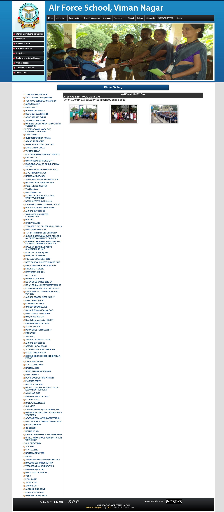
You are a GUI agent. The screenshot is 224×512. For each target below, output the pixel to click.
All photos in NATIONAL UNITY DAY (81, 96)
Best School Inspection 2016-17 (40, 320)
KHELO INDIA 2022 (34, 135)
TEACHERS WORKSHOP (36, 94)
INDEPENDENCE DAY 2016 (37, 323)
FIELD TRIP (31, 333)
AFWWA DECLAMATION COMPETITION (43, 418)
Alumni (131, 18)
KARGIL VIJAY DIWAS (35, 148)
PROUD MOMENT (33, 425)
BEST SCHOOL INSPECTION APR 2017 (43, 262)
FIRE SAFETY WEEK (35, 269)
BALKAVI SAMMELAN (35, 403)
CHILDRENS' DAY (33, 443)
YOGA (28, 476)
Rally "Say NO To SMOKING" (38, 313)
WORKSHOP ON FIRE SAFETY (39, 161)
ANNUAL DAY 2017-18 (35, 211)
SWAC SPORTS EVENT (36, 117)
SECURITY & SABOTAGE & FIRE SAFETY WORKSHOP (40, 197)
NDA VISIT (30, 220)
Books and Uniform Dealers (28, 58)
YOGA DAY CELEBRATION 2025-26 (41, 101)
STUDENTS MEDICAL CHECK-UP (40, 349)
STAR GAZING (32, 450)
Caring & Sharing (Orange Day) (39, 310)
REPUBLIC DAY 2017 (35, 279)
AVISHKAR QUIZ (33, 393)
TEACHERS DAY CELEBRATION (40, 466)
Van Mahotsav (32, 189)
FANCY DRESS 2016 (34, 300)
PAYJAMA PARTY (33, 381)
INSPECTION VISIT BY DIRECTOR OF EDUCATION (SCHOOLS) (42, 389)
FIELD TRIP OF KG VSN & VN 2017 (41, 265)
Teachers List (22, 72)
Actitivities (20, 53)
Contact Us (150, 18)
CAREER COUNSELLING (36, 307)
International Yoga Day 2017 (38, 259)
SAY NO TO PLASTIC (35, 141)
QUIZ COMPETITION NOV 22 (38, 138)
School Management (92, 18)
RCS (109, 507)
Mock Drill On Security (35, 256)
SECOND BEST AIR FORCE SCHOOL (42, 170)
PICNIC (29, 456)
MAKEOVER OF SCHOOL (37, 473)
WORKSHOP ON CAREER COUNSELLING (37, 215)
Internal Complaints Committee (29, 34)
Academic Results (24, 48)
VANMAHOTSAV (33, 151)
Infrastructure (75, 18)
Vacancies (20, 39)
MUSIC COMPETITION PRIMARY (40, 378)
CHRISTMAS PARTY (34, 361)
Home (50, 18)
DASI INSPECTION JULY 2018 (39, 201)
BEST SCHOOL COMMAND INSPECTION (43, 421)
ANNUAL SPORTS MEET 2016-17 (40, 297)
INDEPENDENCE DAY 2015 (37, 396)
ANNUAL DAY (32, 486)
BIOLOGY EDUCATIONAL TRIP (39, 463)
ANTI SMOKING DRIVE (36, 489)
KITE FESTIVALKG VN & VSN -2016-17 (42, 288)
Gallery (140, 18)
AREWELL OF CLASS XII (36, 346)
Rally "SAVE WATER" (35, 317)
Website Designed (94, 507)
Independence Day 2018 (36, 186)
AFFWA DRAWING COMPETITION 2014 (43, 460)
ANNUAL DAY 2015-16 (35, 343)
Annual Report (22, 63)
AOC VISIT (30, 446)
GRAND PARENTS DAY (36, 353)
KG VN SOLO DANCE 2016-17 (39, 282)
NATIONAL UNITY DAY (35, 176)
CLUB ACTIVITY (33, 400)
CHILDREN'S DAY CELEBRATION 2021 (43, 154)
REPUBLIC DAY (32, 431)
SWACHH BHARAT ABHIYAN (38, 371)
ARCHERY (30, 336)
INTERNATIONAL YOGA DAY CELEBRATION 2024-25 (38, 130)
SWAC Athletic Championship (39, 98)
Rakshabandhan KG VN (36, 230)
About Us (61, 18)
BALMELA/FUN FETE (35, 453)
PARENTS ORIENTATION (36, 496)
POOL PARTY (31, 479)
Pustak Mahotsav (33, 192)
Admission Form (23, 44)
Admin (179, 18)
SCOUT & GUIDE (33, 327)
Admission (119, 18)
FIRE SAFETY (32, 107)
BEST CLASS (31, 275)
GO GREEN (31, 428)
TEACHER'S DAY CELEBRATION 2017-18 (44, 226)
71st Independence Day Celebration (41, 233)
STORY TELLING (33, 223)
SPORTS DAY (31, 482)
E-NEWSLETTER (165, 18)
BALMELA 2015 (32, 368)
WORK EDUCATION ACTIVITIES (40, 144)
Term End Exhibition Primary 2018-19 (42, 179)
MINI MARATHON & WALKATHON (40, 208)
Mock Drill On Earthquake (37, 252)
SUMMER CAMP (33, 104)
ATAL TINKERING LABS (36, 173)
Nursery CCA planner (25, 68)
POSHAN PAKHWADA (35, 111)
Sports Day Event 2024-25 (37, 114)
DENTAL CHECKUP (34, 384)
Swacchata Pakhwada (35, 120)
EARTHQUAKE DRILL (35, 272)
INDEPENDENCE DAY (35, 469)
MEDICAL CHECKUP (35, 492)
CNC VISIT (30, 406)
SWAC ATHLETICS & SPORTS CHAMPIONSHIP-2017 (39, 248)
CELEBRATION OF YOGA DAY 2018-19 (43, 204)
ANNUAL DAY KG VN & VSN (38, 340)
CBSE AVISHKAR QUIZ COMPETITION (42, 409)
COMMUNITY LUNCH (35, 304)
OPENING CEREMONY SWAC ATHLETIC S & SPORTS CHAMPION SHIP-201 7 (43, 243)
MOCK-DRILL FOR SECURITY (39, 330)
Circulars (107, 18)
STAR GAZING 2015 (34, 365)
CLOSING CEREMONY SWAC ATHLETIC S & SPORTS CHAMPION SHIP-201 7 (43, 237)
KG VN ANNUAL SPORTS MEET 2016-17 (43, 285)
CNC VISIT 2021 (32, 158)
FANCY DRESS (32, 375)
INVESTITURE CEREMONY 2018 (40, 183)
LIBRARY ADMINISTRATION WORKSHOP (44, 434)
